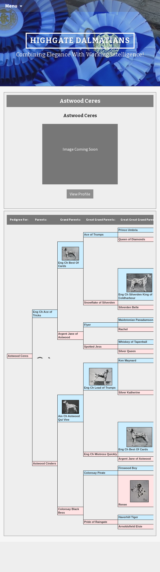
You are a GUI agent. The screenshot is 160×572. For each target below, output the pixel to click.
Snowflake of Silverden (99, 302)
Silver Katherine (129, 392)
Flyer (87, 324)
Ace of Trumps (94, 234)
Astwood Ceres (18, 355)
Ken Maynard (127, 360)
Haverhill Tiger (128, 517)
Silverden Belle (128, 307)
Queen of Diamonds (131, 239)
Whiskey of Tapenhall (132, 341)
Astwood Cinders (44, 463)
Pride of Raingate (95, 521)
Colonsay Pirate (94, 472)
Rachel (123, 329)
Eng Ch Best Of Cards (133, 449)
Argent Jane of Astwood (68, 335)
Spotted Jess (93, 346)
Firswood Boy (127, 467)
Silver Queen (127, 351)
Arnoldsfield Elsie (130, 526)
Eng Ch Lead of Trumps (100, 387)
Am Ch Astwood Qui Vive (69, 418)
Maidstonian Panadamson (135, 319)
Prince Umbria (128, 229)
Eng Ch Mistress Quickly (100, 454)
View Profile (80, 193)
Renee (122, 504)
